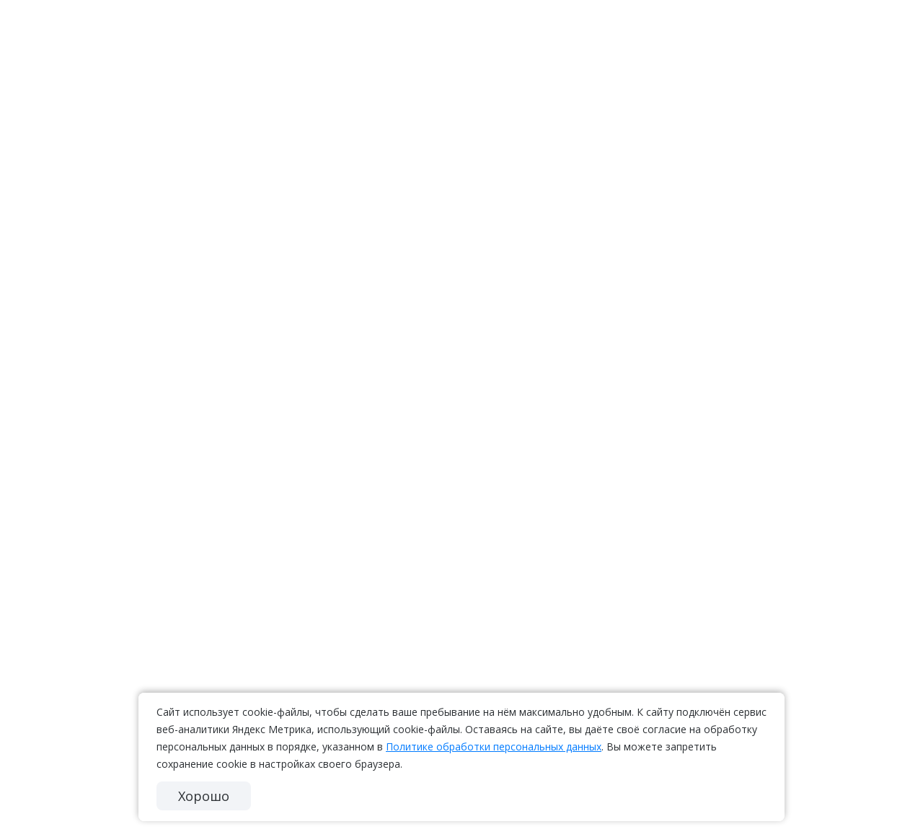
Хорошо (203, 796)
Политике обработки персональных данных (493, 746)
